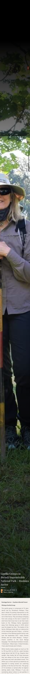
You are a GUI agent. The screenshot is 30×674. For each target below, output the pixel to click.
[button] (28, 68)
